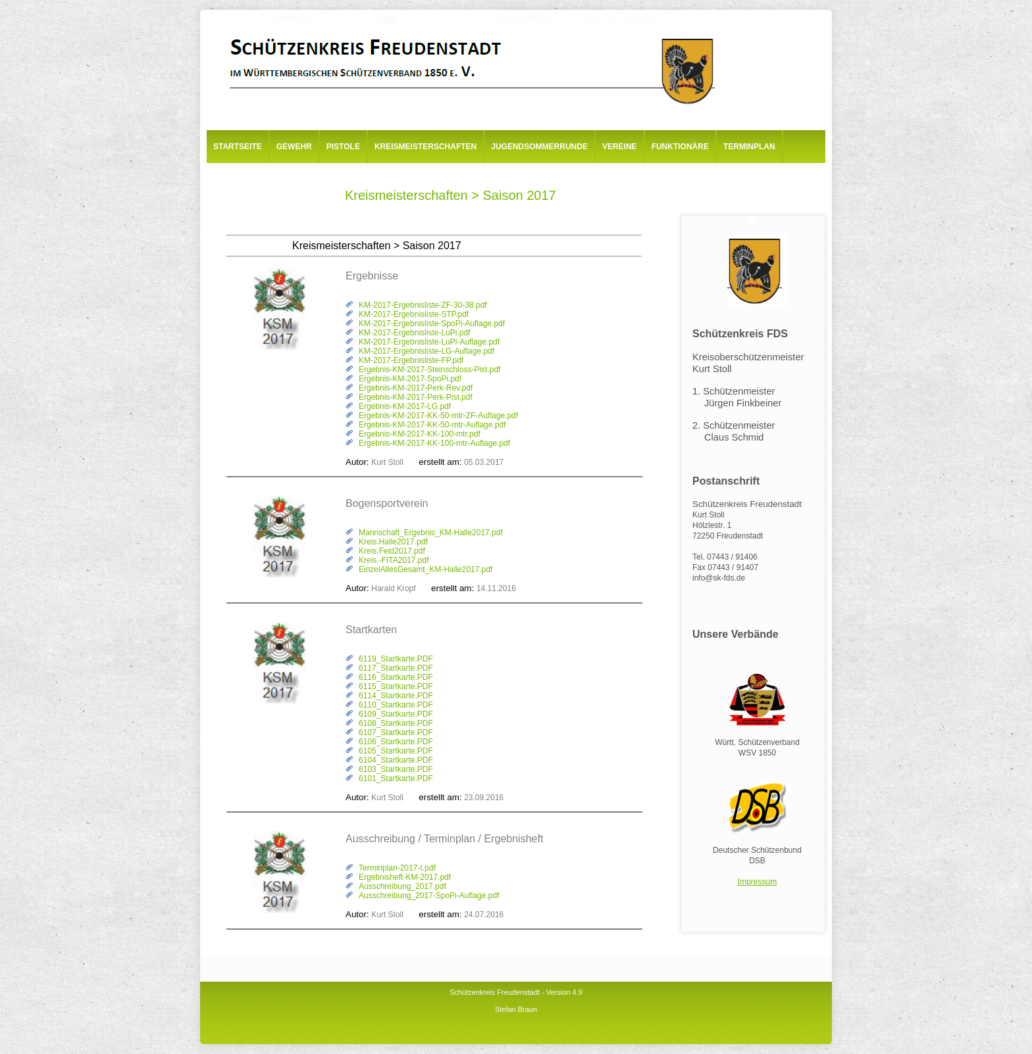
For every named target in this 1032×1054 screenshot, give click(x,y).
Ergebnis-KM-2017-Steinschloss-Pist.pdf (429, 369)
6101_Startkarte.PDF (396, 778)
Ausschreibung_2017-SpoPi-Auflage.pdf (429, 895)
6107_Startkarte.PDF (396, 732)
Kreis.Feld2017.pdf (392, 551)
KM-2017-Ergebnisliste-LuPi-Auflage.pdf (429, 342)
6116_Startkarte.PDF (396, 677)
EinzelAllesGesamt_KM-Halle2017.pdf (425, 569)
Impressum (757, 881)
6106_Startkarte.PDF (396, 741)
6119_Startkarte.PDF (396, 658)
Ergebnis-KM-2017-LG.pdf (405, 406)
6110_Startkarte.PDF (396, 704)
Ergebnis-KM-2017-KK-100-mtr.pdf (419, 434)
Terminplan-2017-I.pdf (397, 868)
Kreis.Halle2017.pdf (393, 541)
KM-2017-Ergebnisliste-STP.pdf (414, 314)
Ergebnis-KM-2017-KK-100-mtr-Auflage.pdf (434, 443)
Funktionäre (680, 146)
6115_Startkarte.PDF (396, 686)
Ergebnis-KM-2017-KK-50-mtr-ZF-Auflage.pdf (438, 415)
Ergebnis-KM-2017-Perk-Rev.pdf (416, 388)
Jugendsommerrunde (539, 146)
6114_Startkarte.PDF (396, 695)
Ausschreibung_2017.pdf (402, 886)
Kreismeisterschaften (425, 146)
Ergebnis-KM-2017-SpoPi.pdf (410, 378)
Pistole (343, 146)
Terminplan (749, 146)
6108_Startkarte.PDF (396, 723)
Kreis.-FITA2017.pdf (394, 560)
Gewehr (294, 146)
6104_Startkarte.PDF (396, 760)
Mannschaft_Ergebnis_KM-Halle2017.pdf (431, 532)
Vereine (619, 146)
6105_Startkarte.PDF (396, 750)
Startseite (237, 146)
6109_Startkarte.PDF (396, 714)
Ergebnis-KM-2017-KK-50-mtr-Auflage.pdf (432, 424)
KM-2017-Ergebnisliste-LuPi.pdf (414, 332)
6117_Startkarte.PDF (396, 668)
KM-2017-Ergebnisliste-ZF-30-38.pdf (423, 305)
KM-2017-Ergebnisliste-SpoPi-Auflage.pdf (432, 323)
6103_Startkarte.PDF (396, 769)
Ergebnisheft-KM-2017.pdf (405, 877)
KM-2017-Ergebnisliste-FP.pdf (411, 360)
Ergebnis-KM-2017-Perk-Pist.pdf (416, 397)
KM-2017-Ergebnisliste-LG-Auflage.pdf (426, 351)
